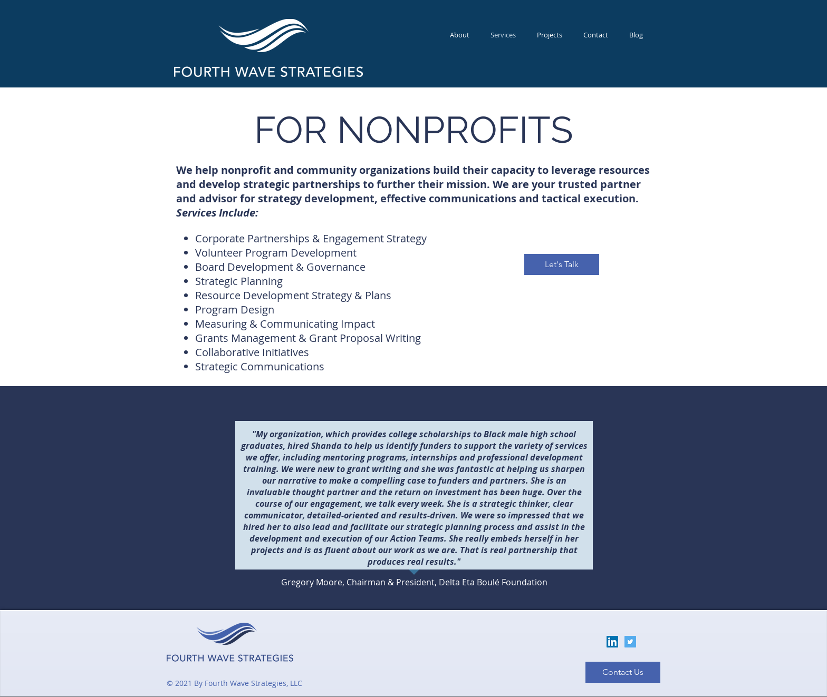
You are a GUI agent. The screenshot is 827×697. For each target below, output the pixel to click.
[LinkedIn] (612, 641)
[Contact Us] (622, 672)
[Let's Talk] (561, 264)
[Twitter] (630, 641)
